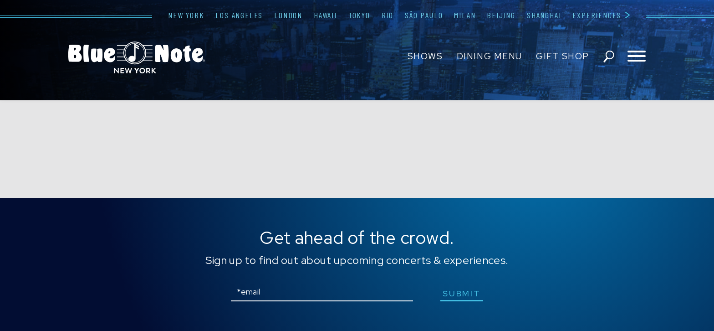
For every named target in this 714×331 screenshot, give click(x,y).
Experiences (596, 15)
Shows (425, 56)
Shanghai (544, 15)
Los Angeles (239, 15)
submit (461, 293)
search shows (609, 56)
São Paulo (424, 15)
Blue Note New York (136, 57)
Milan (464, 15)
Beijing (501, 15)
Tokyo (359, 15)
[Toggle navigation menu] (637, 57)
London (288, 15)
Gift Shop (562, 56)
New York (186, 15)
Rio (387, 15)
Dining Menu (489, 56)
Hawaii (325, 15)
